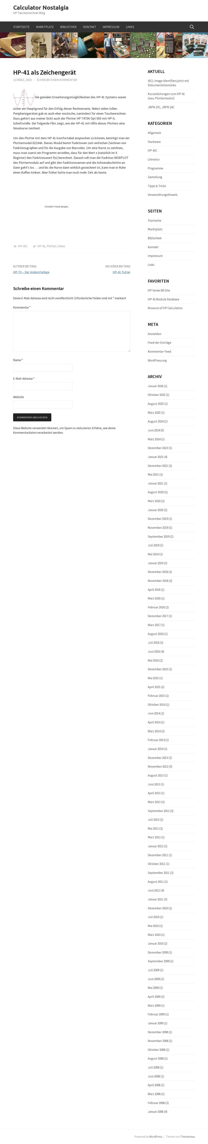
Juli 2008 (153, 1067)
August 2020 (156, 492)
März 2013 (154, 802)
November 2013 (158, 766)
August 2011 (156, 882)
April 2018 (154, 590)
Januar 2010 (155, 944)
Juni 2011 (154, 890)
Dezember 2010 (158, 908)
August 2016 (156, 634)
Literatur (154, 159)
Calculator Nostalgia (41, 7)
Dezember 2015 (158, 669)
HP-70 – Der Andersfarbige (31, 272)
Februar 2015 (156, 696)
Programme (155, 168)
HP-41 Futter (121, 272)
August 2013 (156, 775)
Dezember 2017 (158, 616)
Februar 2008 (156, 1103)
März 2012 (154, 837)
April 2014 (154, 722)
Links (130, 27)
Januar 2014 (155, 749)
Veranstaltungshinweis (163, 195)
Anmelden (154, 334)
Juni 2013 (154, 784)
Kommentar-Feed (159, 351)
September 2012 (158, 811)
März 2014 (154, 731)
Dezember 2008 (158, 1032)
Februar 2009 (156, 1014)
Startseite (21, 27)
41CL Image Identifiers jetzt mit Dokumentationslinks (168, 83)
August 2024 (156, 421)
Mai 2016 (153, 660)
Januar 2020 (155, 510)
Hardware (154, 142)
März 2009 (154, 1006)
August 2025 (156, 404)
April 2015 (154, 687)
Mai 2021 (153, 474)
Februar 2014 (156, 740)
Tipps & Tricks (157, 186)
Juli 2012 (153, 820)
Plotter (51, 246)
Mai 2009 (153, 988)
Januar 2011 (155, 899)
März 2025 (154, 413)
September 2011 (158, 873)
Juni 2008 (154, 1076)
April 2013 (154, 793)
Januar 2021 (155, 483)
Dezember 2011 (158, 855)
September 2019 (158, 537)
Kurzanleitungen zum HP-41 (166, 94)
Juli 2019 (153, 545)
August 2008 (156, 1058)
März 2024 (154, 439)
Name (18, 360)
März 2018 (154, 598)
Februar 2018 (156, 607)
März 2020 (154, 501)
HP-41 (41, 246)
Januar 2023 (155, 457)
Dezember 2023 (158, 448)
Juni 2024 (154, 430)
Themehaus (187, 1136)
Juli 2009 (153, 970)
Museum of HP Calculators (165, 308)
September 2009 (158, 961)
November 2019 (158, 528)
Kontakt (89, 27)
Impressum (111, 27)
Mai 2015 (153, 678)
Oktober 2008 (156, 1050)
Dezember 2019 (158, 519)
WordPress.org (157, 360)
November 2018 (158, 581)
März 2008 (154, 1094)
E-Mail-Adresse (24, 379)
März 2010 (154, 935)
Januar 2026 (155, 386)
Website (18, 397)
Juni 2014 (154, 713)
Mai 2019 (153, 554)
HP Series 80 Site (159, 290)
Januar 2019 (155, 563)
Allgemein (154, 133)
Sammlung (155, 177)
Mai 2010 (153, 926)
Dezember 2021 (158, 466)
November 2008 (158, 1041)
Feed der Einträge (159, 343)
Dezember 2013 (158, 758)
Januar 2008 (155, 1112)
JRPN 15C (154, 107)
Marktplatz (45, 27)
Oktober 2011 (156, 864)
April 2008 (154, 1085)
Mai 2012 (153, 829)
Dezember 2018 (158, 572)
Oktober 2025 (156, 395)
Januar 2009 (155, 1023)
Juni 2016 (154, 652)
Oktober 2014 (156, 705)
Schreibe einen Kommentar (57, 80)
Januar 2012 (155, 846)
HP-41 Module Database (163, 299)
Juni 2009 (154, 979)
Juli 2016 (153, 643)
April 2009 (154, 997)
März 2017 (154, 625)
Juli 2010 (153, 917)
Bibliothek (68, 27)
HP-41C (22, 246)
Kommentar (22, 307)
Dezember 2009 (158, 952)
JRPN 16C (168, 107)
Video (61, 246)
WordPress (155, 1136)
